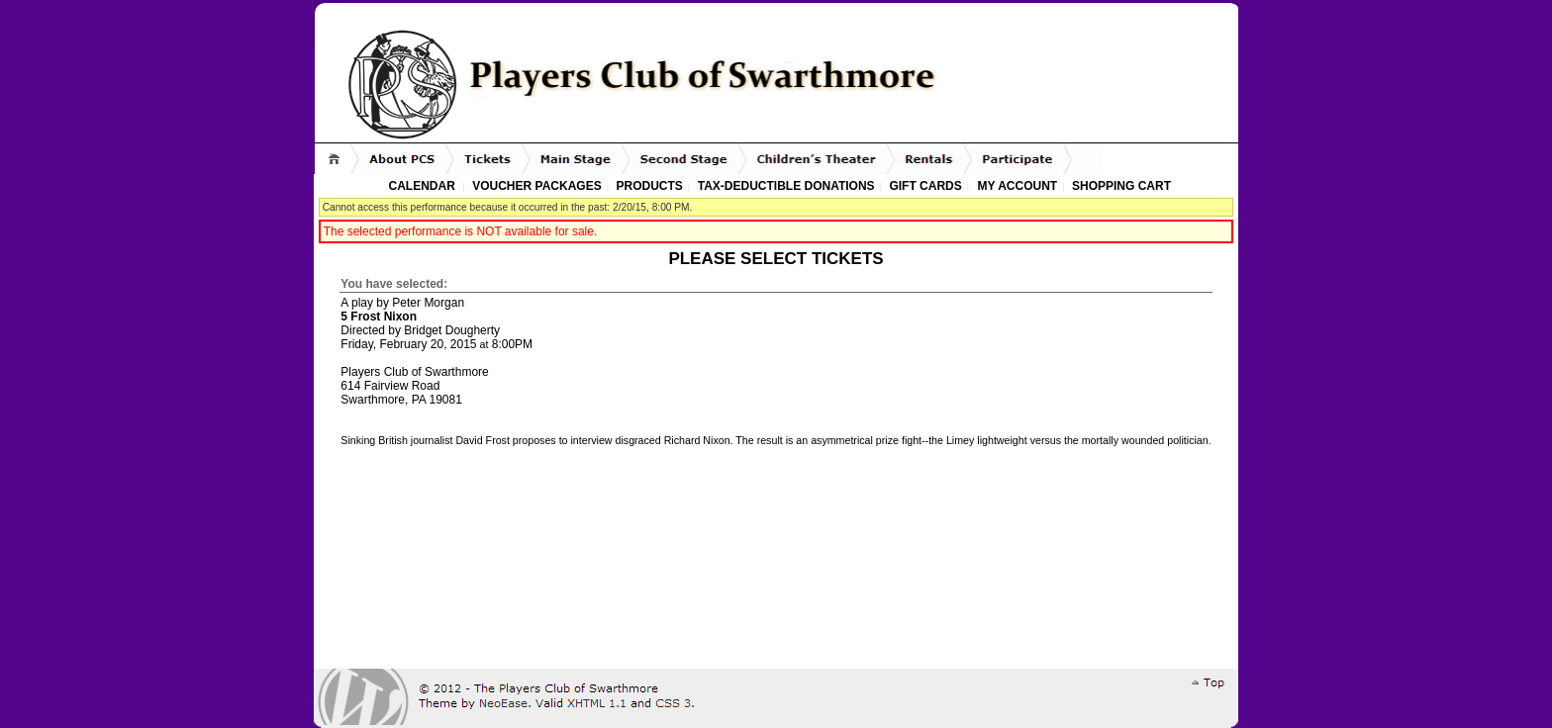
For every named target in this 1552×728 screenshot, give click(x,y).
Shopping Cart (1121, 186)
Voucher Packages (536, 186)
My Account (1015, 186)
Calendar (422, 186)
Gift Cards (925, 186)
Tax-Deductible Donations (786, 186)
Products (650, 186)
